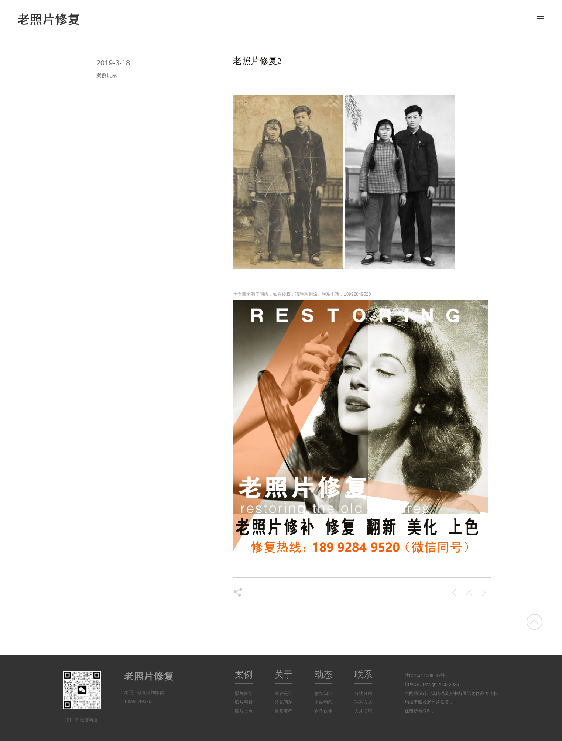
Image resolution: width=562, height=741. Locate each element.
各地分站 (363, 693)
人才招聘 (363, 711)
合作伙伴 (323, 711)
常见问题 (283, 702)
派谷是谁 (283, 693)
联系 (363, 674)
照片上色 (244, 711)
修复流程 (283, 711)
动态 (323, 674)
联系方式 (363, 702)
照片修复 (244, 693)
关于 (283, 674)
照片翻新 (244, 702)
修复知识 (323, 693)
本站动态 (323, 702)
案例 (244, 674)
